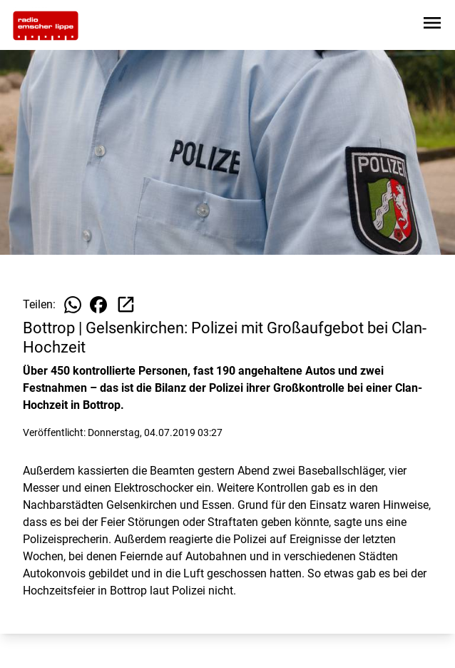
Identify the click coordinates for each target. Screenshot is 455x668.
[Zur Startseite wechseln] (45, 26)
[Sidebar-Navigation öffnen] (432, 25)
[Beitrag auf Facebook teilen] (98, 304)
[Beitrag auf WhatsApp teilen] (72, 304)
